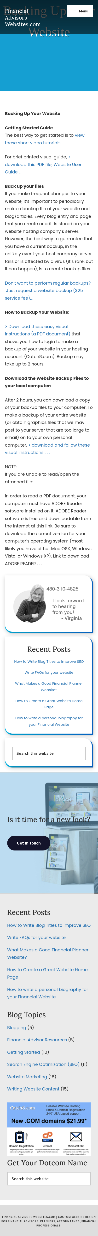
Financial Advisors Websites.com (23, 17)
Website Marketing (27, 1077)
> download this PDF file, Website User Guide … (43, 164)
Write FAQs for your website (49, 672)
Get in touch (29, 843)
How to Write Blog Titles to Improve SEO (49, 661)
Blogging (16, 1028)
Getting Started (23, 1052)
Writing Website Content (33, 1089)
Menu (83, 11)
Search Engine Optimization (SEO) (43, 1064)
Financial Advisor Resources (37, 1040)
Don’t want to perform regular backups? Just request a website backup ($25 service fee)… (48, 290)
